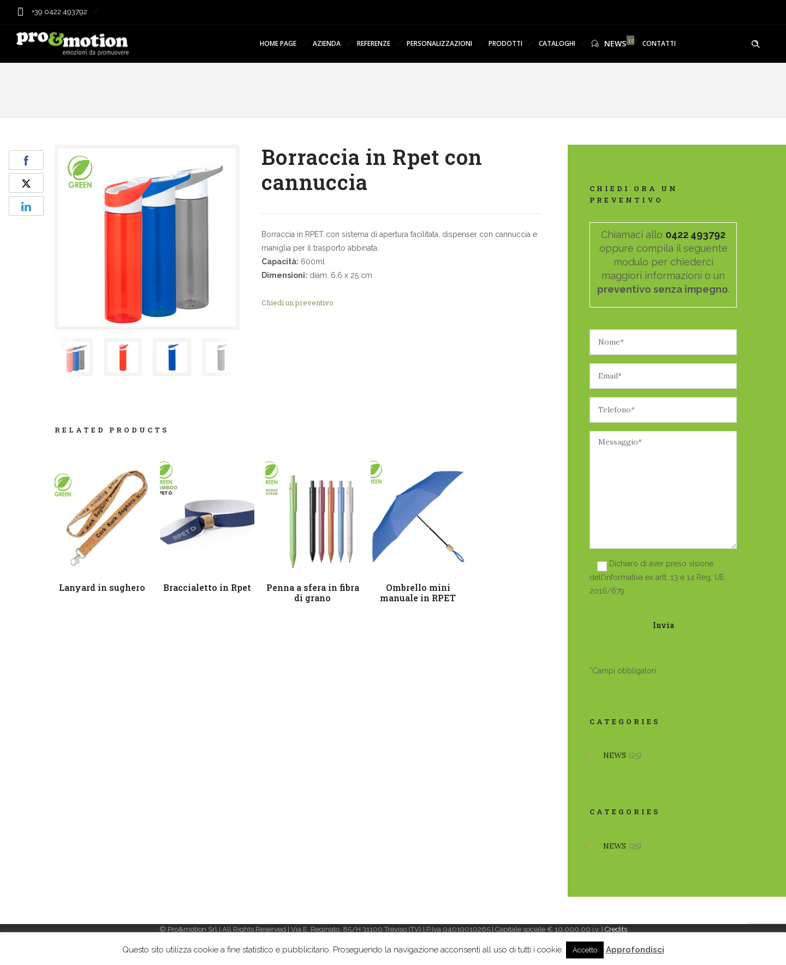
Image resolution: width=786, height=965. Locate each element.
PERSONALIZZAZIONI (439, 43)
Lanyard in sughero (103, 587)
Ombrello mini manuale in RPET (418, 593)
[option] (73, 357)
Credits (616, 929)
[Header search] (755, 44)
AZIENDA (327, 43)
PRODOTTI (505, 43)
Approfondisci (635, 950)
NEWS (609, 43)
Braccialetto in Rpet (208, 587)
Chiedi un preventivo (297, 302)
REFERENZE (373, 43)
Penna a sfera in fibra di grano (314, 592)
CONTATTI (659, 43)
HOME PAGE (278, 43)
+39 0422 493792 (58, 12)
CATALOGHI (557, 43)
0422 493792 (695, 234)
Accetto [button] (585, 950)
